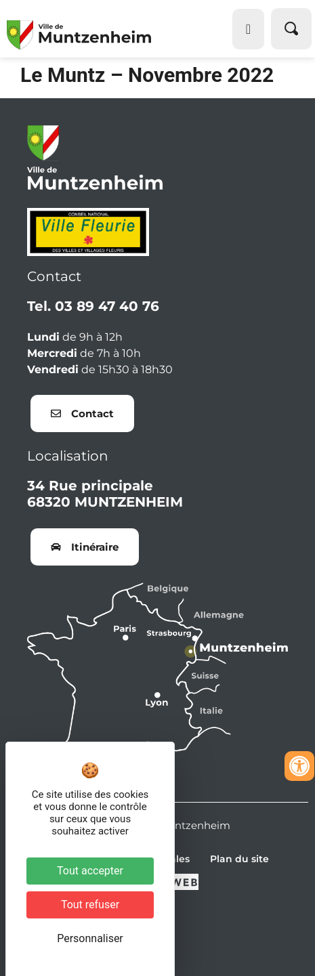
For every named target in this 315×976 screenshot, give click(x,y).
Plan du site (239, 859)
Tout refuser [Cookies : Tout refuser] (90, 904)
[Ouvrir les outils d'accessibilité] (299, 766)
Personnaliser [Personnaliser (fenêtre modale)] (90, 938)
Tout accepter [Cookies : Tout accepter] (90, 870)
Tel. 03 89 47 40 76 (93, 306)
